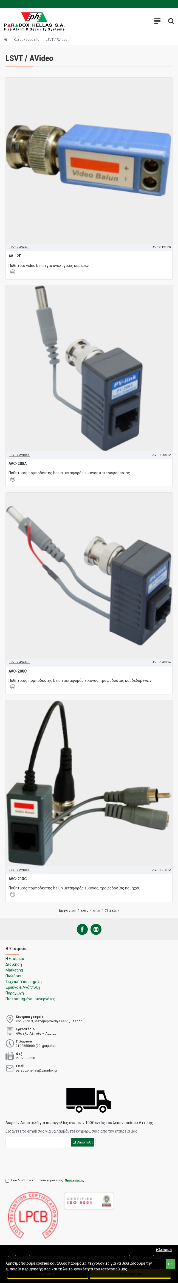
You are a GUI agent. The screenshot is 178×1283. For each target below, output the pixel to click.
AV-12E (15, 256)
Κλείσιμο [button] (164, 1250)
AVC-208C (18, 671)
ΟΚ (170, 1264)
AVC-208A (18, 463)
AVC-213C (18, 879)
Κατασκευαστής (26, 40)
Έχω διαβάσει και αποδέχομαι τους (45, 1180)
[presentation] (47, 1161)
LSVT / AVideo (19, 247)
